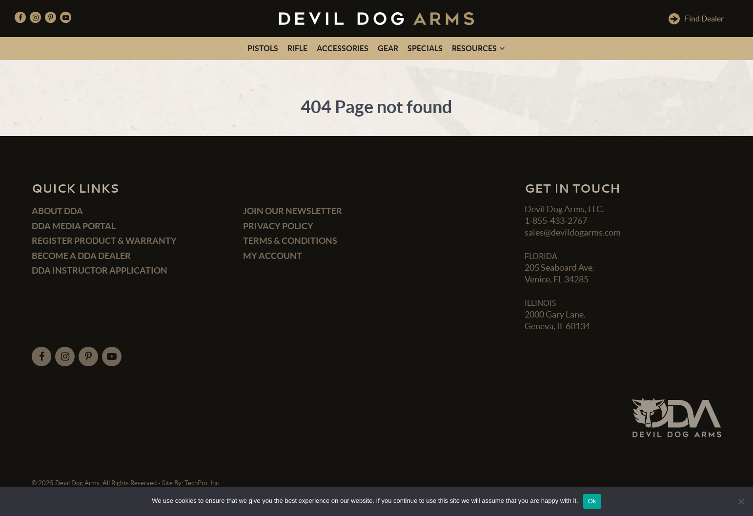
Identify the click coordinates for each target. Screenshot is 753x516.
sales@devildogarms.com (573, 232)
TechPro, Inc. (202, 483)
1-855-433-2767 (556, 221)
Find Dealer (696, 18)
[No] (741, 501)
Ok (592, 501)
